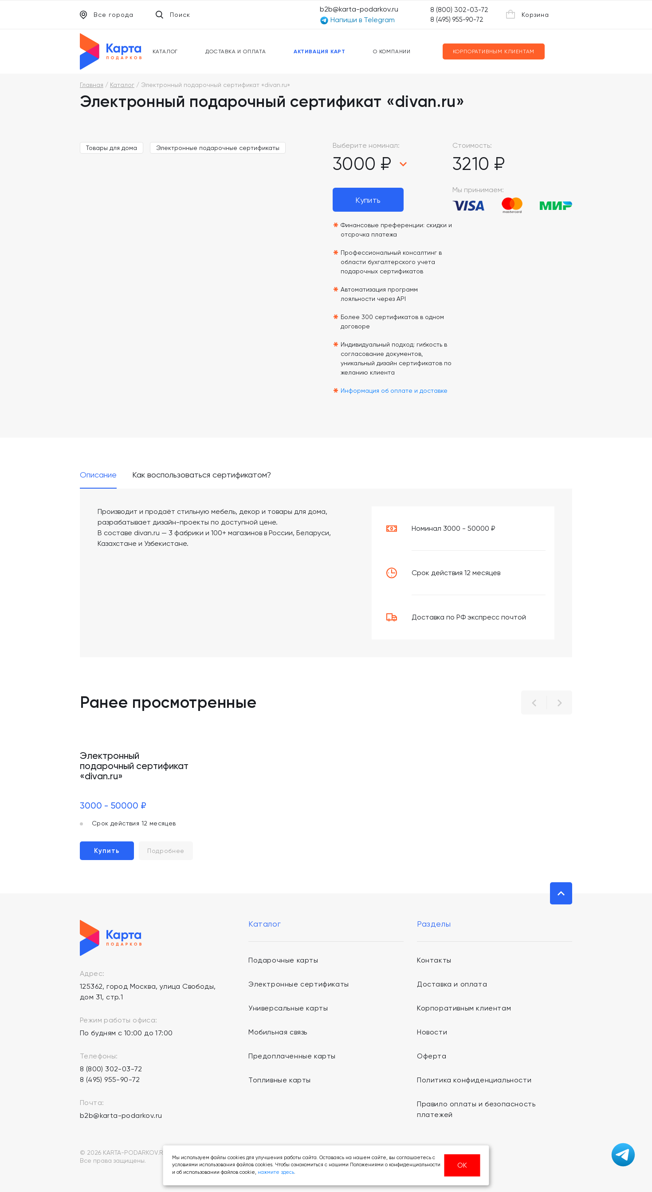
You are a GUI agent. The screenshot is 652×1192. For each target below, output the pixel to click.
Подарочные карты (283, 960)
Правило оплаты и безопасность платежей (476, 1109)
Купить (368, 200)
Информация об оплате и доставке (394, 390)
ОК (462, 1165)
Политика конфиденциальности (474, 1080)
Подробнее (166, 850)
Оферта (432, 1056)
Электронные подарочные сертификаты (217, 147)
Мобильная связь (277, 1032)
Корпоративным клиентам (494, 51)
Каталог (165, 51)
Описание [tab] (98, 475)
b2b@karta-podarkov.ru (359, 9)
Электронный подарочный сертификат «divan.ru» (134, 765)
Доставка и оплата (235, 51)
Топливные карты (279, 1080)
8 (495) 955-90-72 (456, 20)
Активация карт (320, 51)
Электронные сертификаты (298, 984)
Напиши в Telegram (357, 20)
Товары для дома (111, 147)
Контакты (434, 960)
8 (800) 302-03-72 (459, 10)
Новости (432, 1032)
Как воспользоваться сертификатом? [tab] (201, 475)
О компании (392, 51)
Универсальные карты (288, 1008)
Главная (91, 84)
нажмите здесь (276, 1172)
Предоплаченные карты (292, 1056)
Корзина (527, 14)
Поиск (173, 15)
